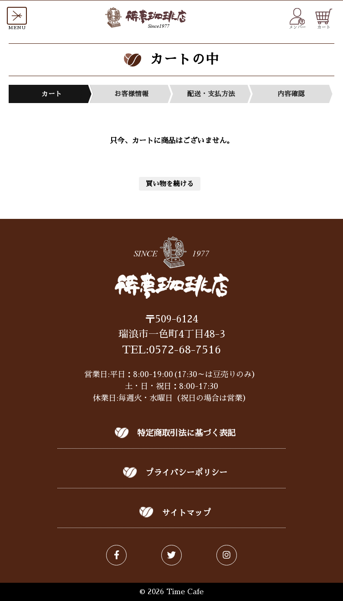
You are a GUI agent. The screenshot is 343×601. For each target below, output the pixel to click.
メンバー (297, 19)
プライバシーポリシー (186, 473)
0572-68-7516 (185, 349)
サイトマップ (186, 513)
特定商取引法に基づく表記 (186, 433)
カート (323, 19)
